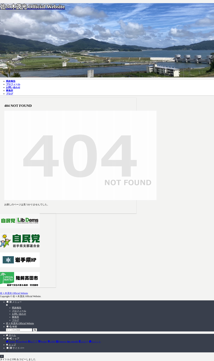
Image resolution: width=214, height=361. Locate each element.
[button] (35, 329)
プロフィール (19, 311)
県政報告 (16, 307)
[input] (19, 329)
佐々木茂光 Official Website (20, 323)
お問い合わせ (19, 314)
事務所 (15, 317)
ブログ (15, 320)
